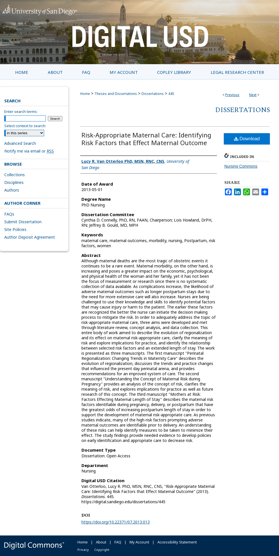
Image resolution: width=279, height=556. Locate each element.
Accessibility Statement (177, 542)
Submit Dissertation (23, 221)
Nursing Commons (240, 166)
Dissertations (152, 93)
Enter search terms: (21, 111)
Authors (11, 190)
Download (247, 138)
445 (171, 93)
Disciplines (14, 182)
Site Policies (15, 229)
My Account (139, 542)
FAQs (9, 214)
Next (253, 94)
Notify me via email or (29, 151)
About (101, 542)
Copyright (101, 549)
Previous (232, 94)
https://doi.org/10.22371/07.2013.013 (115, 522)
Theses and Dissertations (116, 93)
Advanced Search (20, 143)
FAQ (117, 542)
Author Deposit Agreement (29, 237)
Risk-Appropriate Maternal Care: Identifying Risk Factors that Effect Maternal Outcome (146, 139)
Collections (14, 174)
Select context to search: (25, 125)
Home (85, 93)
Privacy (83, 549)
